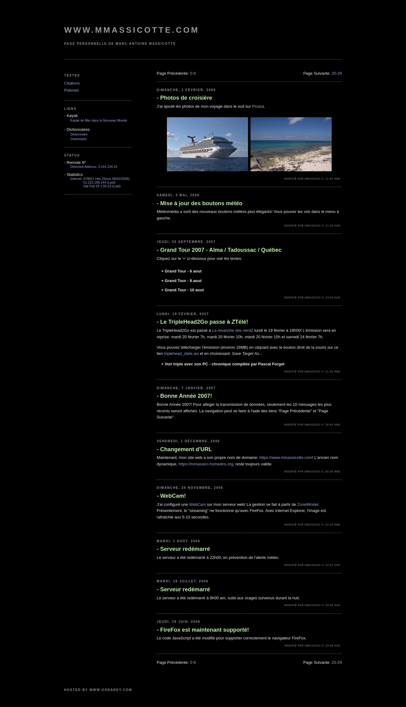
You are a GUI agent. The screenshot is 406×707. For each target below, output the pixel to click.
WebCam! (171, 496)
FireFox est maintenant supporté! (203, 630)
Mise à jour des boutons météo (199, 203)
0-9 (193, 73)
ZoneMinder (307, 504)
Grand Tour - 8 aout (181, 280)
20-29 (337, 73)
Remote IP (74, 162)
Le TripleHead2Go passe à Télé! (202, 322)
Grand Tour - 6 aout (181, 271)
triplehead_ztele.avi (181, 353)
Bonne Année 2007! (184, 396)
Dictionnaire (79, 134)
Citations (72, 83)
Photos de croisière (184, 98)
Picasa (258, 106)
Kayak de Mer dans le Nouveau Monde (98, 120)
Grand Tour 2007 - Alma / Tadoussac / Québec (219, 250)
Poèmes (71, 90)
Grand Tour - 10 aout (182, 290)
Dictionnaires (77, 129)
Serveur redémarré (183, 549)
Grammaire (78, 139)
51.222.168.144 (94, 182)
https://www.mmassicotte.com (285, 457)
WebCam (197, 504)
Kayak (71, 115)
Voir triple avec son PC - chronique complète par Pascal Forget (222, 364)
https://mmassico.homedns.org (206, 464)
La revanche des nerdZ (232, 330)
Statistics (73, 174)
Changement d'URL (184, 449)
